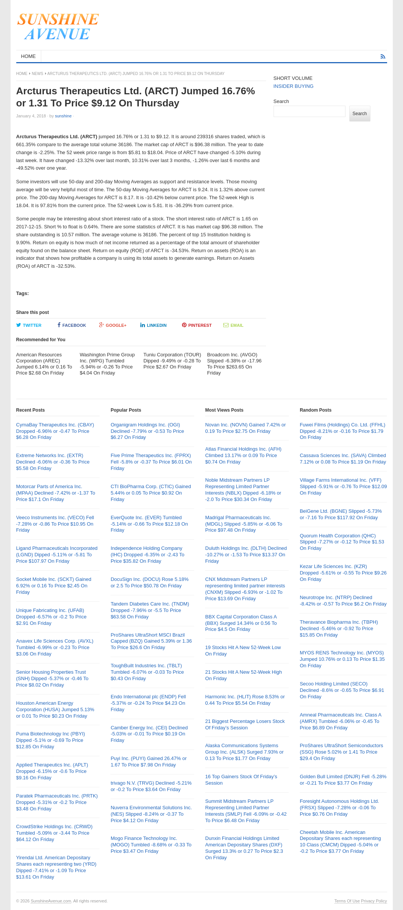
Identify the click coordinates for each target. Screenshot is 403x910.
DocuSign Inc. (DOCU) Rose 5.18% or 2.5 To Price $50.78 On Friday (149, 582)
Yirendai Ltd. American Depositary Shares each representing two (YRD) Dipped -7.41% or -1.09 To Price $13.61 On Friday (56, 867)
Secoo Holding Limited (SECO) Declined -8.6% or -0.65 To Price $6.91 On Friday (342, 690)
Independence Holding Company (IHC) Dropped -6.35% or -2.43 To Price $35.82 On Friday (147, 554)
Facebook (72, 325)
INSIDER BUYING (294, 86)
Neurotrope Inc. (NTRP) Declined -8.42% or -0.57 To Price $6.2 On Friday (343, 601)
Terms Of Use (347, 901)
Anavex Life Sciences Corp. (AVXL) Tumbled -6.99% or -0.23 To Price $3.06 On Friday (54, 647)
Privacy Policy (374, 901)
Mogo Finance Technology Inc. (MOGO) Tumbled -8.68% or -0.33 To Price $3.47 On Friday (150, 844)
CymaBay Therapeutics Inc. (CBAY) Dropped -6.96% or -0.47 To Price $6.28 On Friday (55, 431)
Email (233, 325)
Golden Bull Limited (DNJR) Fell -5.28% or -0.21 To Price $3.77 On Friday (343, 780)
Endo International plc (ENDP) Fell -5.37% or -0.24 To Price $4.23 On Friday (148, 703)
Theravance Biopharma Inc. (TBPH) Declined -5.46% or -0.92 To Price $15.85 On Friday (339, 628)
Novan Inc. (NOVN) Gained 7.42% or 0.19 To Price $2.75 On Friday (245, 428)
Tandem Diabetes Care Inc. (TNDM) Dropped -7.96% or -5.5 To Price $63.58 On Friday (149, 610)
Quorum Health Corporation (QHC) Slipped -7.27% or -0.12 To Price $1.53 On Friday (342, 542)
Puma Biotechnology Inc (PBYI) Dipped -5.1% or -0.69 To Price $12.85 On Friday (50, 740)
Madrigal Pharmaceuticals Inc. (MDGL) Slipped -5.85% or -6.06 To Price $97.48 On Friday (243, 524)
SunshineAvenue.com (51, 901)
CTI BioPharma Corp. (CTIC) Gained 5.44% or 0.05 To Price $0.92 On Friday (150, 493)
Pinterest (197, 325)
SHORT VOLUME (293, 78)
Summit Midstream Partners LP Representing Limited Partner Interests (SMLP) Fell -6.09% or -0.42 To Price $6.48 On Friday (245, 810)
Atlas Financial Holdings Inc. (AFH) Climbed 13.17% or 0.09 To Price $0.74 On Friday (243, 455)
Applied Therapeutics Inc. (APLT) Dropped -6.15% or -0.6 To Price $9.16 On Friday (52, 771)
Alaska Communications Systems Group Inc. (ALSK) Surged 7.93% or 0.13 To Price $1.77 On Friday (244, 752)
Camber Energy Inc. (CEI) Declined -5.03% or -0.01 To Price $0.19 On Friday (149, 734)
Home (22, 74)
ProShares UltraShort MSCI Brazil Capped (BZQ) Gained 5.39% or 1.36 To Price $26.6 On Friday (151, 641)
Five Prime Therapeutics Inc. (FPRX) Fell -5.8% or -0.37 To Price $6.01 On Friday (150, 462)
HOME (28, 56)
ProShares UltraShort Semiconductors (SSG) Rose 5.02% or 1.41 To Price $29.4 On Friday (341, 752)
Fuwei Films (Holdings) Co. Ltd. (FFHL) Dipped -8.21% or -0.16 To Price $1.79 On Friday (342, 431)
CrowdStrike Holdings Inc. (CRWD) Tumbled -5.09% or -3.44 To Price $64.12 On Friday (54, 833)
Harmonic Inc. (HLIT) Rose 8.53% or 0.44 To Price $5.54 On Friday (245, 700)
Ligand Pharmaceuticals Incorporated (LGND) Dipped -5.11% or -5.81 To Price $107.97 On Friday (57, 554)
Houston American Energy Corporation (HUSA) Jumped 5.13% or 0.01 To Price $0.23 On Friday (55, 709)
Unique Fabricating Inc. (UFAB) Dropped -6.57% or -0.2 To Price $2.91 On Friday (51, 616)
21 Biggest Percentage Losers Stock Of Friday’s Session (245, 724)
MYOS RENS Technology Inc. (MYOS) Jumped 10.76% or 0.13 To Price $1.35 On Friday (342, 659)
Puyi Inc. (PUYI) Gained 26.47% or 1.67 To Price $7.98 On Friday (148, 761)
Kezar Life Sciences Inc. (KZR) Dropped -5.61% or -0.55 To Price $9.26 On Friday (343, 572)
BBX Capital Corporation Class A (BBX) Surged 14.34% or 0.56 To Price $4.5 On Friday (241, 623)
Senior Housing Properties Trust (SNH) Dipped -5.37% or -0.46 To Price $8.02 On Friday (52, 678)
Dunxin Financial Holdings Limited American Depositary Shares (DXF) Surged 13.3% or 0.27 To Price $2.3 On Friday (244, 847)
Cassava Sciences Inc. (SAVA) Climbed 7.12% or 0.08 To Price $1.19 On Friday (343, 459)
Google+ (113, 325)
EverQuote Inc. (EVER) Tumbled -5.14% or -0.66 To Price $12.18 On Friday (149, 524)
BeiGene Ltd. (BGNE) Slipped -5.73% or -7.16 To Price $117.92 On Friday (341, 514)
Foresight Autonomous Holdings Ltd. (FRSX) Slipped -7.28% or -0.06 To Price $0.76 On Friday (339, 807)
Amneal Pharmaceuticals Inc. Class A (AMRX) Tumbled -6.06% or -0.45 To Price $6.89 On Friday (340, 721)
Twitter (29, 325)
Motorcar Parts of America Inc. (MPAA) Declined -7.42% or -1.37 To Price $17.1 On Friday (55, 493)
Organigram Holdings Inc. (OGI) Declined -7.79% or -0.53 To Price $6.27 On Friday (147, 431)
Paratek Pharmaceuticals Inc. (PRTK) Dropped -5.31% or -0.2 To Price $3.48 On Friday (57, 802)
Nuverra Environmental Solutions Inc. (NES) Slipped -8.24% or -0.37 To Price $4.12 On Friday (151, 814)
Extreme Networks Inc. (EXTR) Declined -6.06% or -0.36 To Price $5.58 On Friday (53, 462)
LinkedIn (153, 325)
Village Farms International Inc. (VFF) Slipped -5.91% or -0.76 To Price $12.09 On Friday (343, 486)
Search (281, 101)
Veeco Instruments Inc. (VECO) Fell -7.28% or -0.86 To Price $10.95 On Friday (55, 524)
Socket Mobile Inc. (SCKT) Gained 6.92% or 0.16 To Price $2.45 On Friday (54, 585)
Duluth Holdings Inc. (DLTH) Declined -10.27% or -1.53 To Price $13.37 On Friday (246, 554)
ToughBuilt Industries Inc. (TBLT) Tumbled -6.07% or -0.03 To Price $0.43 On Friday (147, 672)
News (37, 74)
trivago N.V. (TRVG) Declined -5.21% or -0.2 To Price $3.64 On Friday (150, 786)
